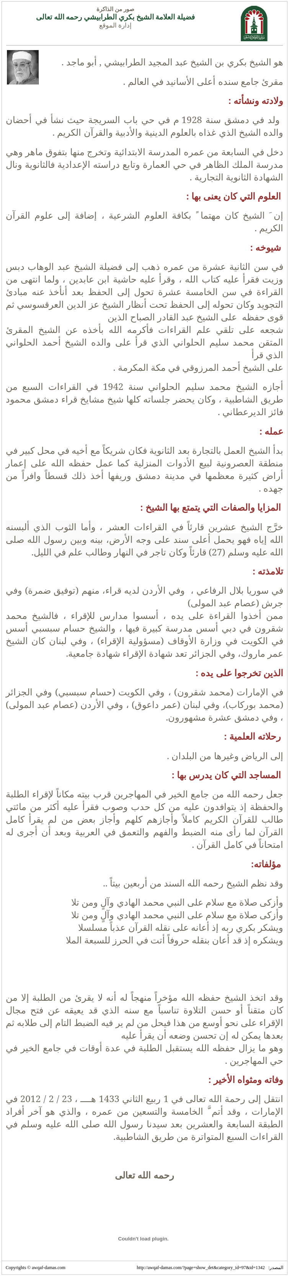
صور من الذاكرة (115, 9)
